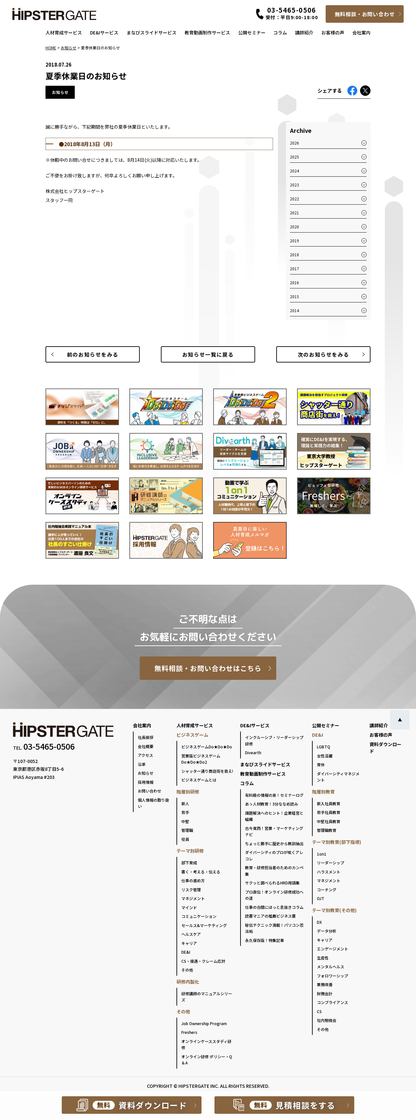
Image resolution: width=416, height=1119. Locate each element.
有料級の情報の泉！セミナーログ (274, 795)
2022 (294, 198)
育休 (321, 764)
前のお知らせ (92, 354)
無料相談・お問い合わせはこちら (208, 668)
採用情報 (145, 782)
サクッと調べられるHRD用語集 (272, 882)
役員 (185, 839)
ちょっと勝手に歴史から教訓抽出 (274, 843)
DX (319, 922)
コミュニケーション (198, 916)
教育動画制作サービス (207, 32)
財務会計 (324, 993)
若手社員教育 (328, 812)
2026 (294, 143)
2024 (294, 170)
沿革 (142, 764)
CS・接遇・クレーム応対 (203, 961)
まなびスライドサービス (151, 32)
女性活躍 (324, 755)
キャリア (189, 943)
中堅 (185, 821)
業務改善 (324, 984)
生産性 (323, 957)
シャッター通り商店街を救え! (207, 771)
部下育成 (189, 862)
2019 (294, 240)
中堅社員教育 (328, 821)
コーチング (326, 889)
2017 (294, 268)
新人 (185, 803)
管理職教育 (326, 830)
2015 (294, 296)
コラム (280, 32)
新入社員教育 (328, 803)
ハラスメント (328, 871)
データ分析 (326, 931)
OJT (320, 898)
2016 (294, 282)
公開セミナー (252, 32)
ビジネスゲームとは (198, 779)
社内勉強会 (326, 1020)
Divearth (253, 752)
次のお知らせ (323, 354)
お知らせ (145, 773)
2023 (294, 184)
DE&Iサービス (104, 32)
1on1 (321, 854)
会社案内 (361, 32)
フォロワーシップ (332, 975)
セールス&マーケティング (204, 925)
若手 (185, 812)
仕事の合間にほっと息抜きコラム (274, 907)
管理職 (187, 830)
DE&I (185, 952)
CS (319, 1011)
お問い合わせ (149, 791)
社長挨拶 (145, 737)
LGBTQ (323, 746)
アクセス (145, 755)
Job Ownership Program (204, 1023)
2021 (294, 212)
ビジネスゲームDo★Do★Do (206, 746)
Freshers (189, 1032)
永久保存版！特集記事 (264, 940)
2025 (294, 156)
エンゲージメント (332, 948)
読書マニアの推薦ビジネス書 (270, 916)
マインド (189, 907)
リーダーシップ (330, 862)
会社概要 (145, 746)
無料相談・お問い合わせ (365, 14)
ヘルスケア (191, 934)
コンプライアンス (332, 1002)
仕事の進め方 (193, 880)
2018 (294, 254)
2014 (294, 310)
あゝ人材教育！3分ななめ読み (271, 804)
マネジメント (193, 898)
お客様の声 (332, 32)
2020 (294, 226)
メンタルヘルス (330, 966)
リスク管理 (191, 889)
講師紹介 (304, 32)
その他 (187, 970)
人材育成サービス (64, 32)
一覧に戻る (208, 354)
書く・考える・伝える (200, 871)
